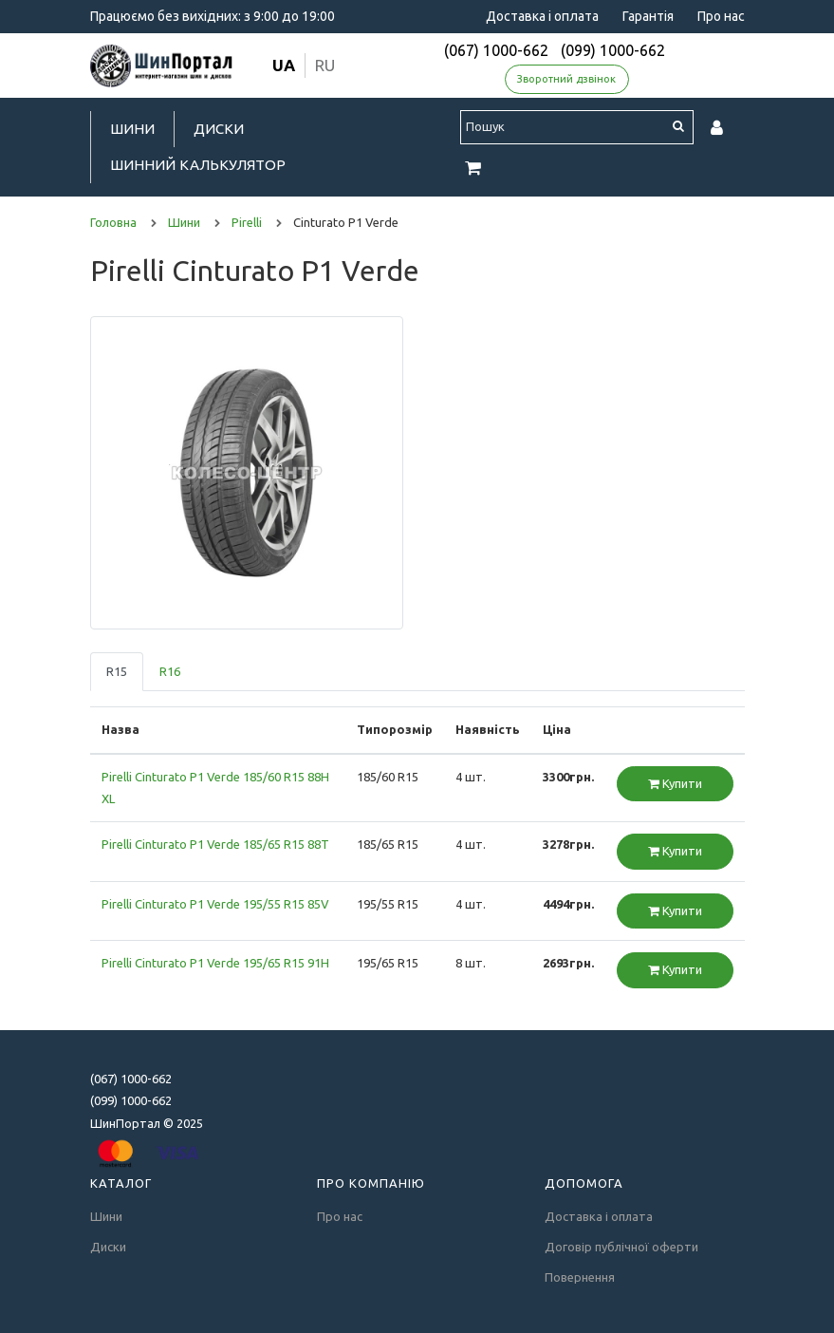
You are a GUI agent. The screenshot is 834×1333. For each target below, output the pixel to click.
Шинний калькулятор (198, 165)
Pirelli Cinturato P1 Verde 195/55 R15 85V (215, 904)
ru (325, 65)
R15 (116, 671)
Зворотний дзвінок (566, 78)
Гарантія (648, 16)
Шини (132, 129)
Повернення (580, 1277)
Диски (219, 129)
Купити (675, 783)
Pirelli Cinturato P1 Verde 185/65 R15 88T (215, 844)
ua (283, 65)
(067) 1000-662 (496, 50)
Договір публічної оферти (621, 1246)
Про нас (721, 16)
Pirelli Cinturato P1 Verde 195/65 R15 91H (215, 962)
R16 (169, 671)
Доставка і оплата (542, 16)
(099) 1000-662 (613, 50)
